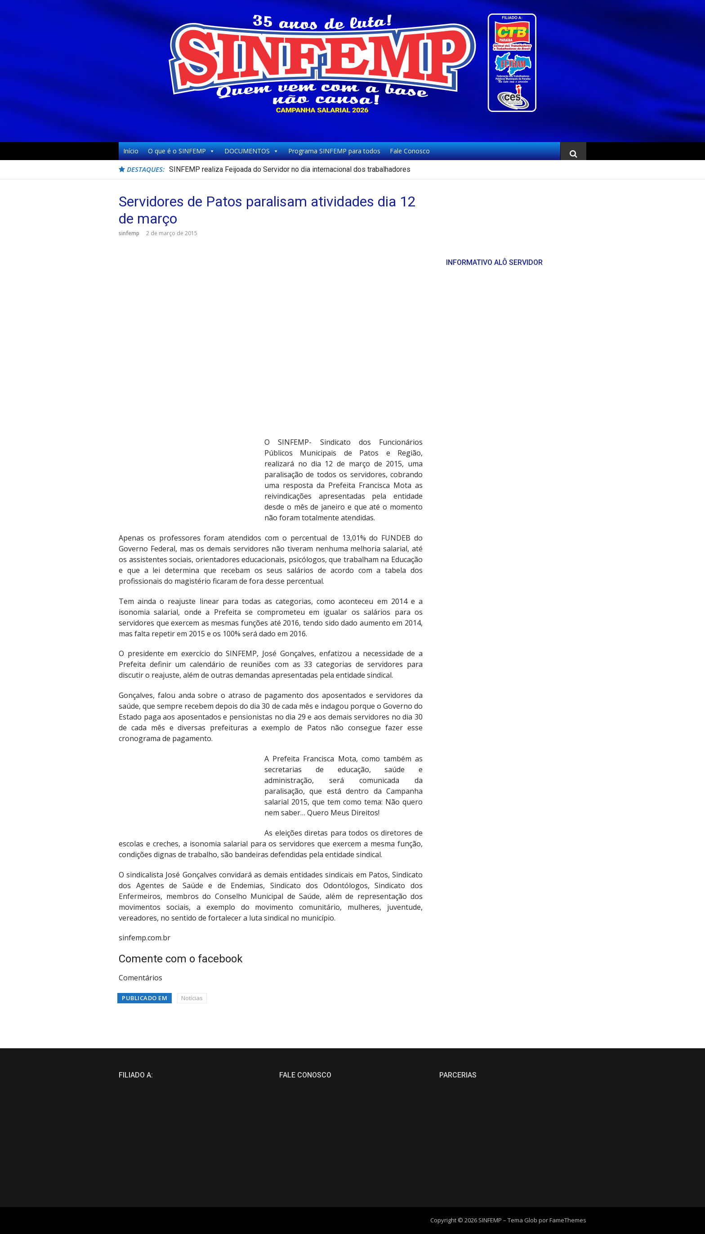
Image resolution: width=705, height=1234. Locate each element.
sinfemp (129, 233)
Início (130, 151)
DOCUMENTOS (251, 151)
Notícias (192, 998)
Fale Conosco (410, 151)
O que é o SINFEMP (181, 151)
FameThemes (567, 1220)
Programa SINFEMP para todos (334, 151)
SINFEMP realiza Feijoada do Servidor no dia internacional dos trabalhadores (290, 169)
